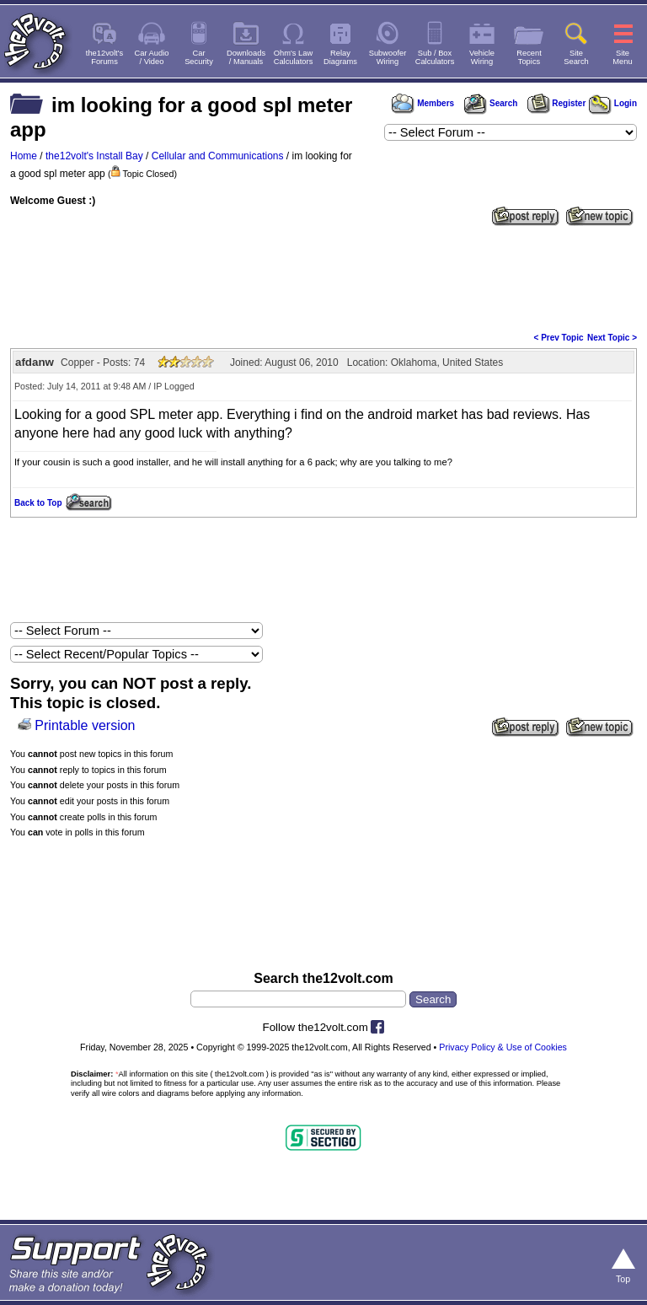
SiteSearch (576, 57)
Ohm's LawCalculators (293, 57)
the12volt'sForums (104, 57)
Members (423, 103)
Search (490, 103)
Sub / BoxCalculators (435, 57)
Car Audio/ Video (152, 57)
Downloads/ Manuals (246, 57)
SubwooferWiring (388, 57)
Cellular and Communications (218, 156)
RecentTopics (529, 57)
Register (556, 103)
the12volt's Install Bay (94, 156)
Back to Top (37, 503)
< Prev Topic (559, 337)
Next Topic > (612, 337)
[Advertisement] (323, 277)
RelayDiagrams (340, 57)
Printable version (85, 725)
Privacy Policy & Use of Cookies (503, 1047)
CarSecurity (198, 57)
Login (613, 103)
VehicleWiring (482, 57)
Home (23, 156)
